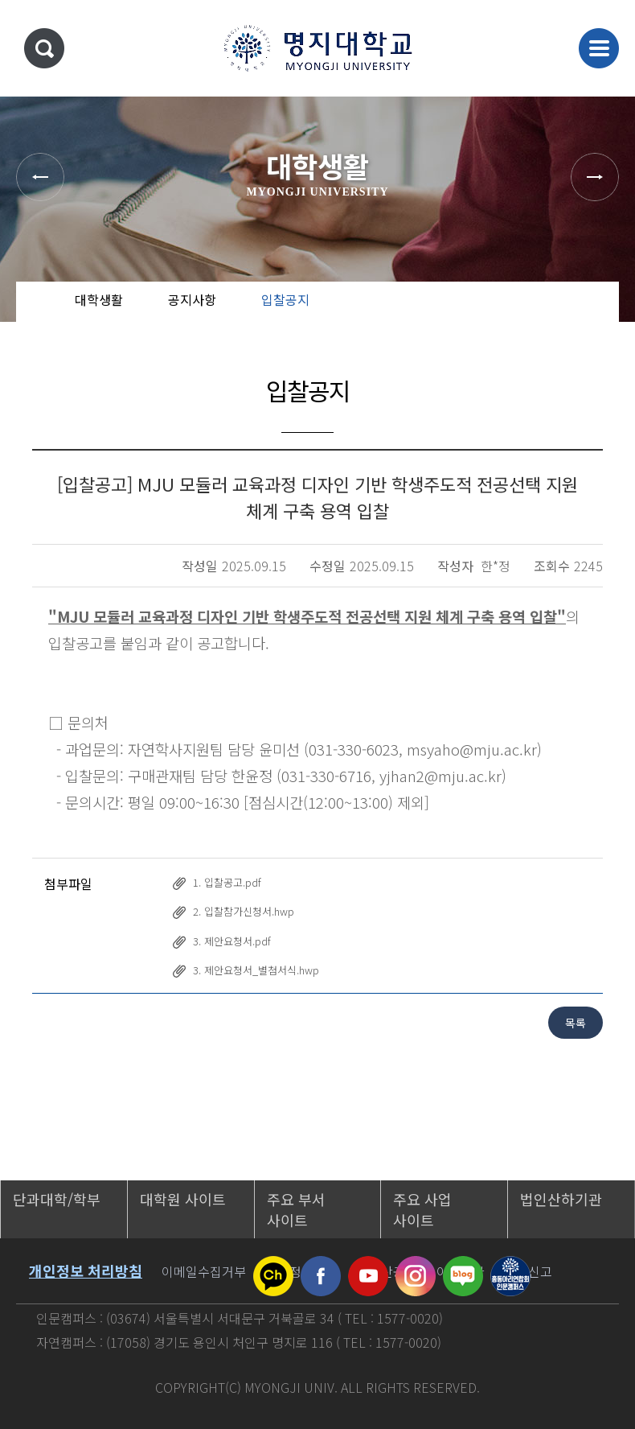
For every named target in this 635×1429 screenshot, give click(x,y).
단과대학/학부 (56, 1198)
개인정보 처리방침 (85, 1270)
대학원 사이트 (183, 1198)
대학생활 (99, 299)
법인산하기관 (561, 1198)
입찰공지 (285, 299)
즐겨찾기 (578, 314)
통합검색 (44, 48)
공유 (526, 314)
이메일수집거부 (204, 1271)
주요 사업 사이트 (422, 1209)
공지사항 (192, 299)
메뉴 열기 (599, 48)
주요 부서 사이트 (296, 1209)
